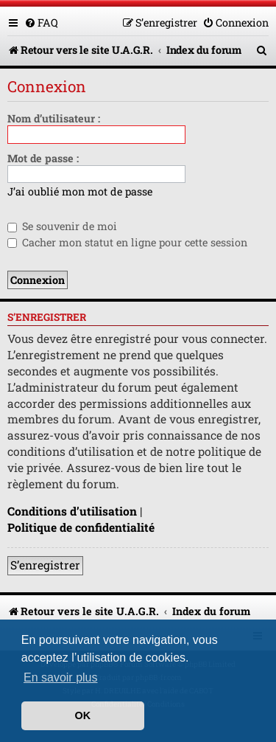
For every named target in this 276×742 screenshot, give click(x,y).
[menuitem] (41, 22)
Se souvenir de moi (62, 226)
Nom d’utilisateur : (53, 118)
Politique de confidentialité (81, 527)
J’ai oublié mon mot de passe (79, 191)
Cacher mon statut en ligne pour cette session (127, 242)
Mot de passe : (43, 158)
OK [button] (83, 715)
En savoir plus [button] (61, 677)
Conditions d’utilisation (72, 511)
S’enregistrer (45, 565)
